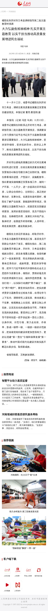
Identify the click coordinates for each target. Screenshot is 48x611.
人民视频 (7, 586)
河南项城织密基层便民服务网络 (20, 414)
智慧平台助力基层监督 (15, 380)
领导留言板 (38, 571)
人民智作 (17, 586)
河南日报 (35, 54)
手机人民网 (28, 571)
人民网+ (17, 571)
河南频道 (12, 12)
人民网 (3, 12)
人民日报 (7, 571)
